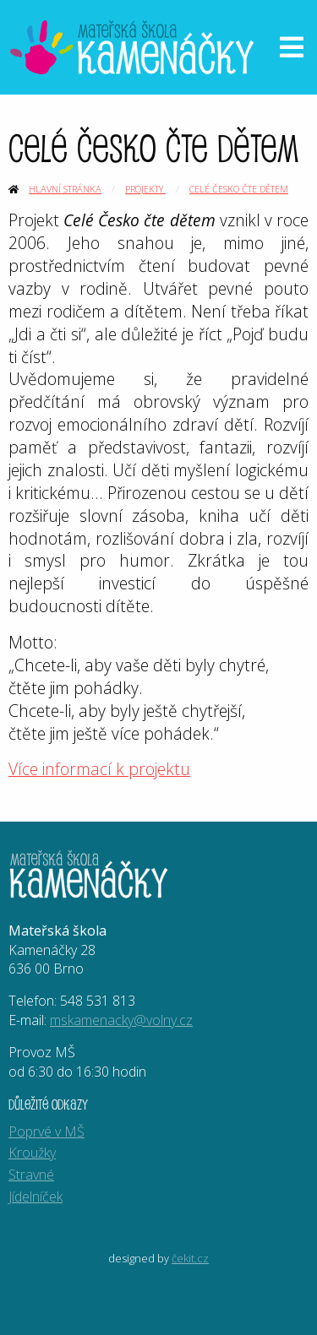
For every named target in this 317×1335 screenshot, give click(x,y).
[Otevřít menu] (291, 47)
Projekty (145, 188)
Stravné (31, 1174)
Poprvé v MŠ (46, 1131)
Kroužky (32, 1152)
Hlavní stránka (65, 188)
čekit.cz (190, 1258)
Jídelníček (35, 1196)
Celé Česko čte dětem (238, 188)
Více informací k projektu (99, 768)
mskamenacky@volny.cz (121, 1020)
